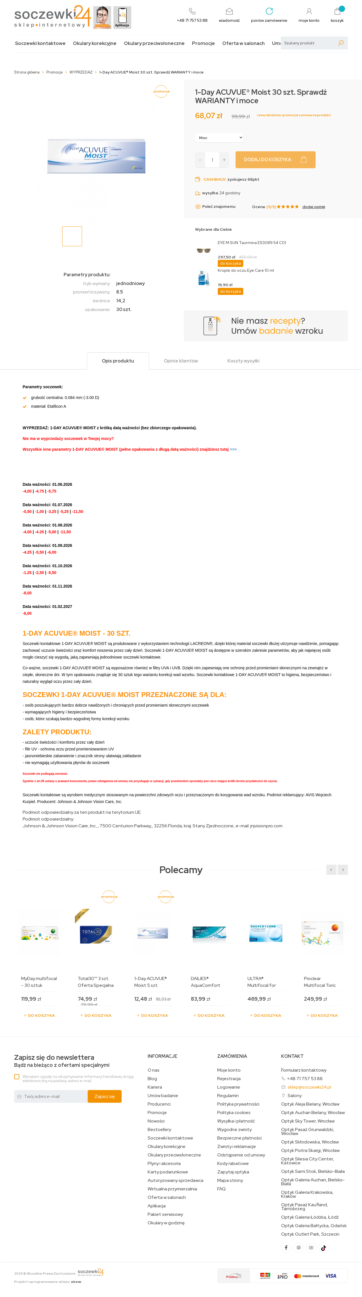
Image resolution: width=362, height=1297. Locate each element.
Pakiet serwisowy (165, 1214)
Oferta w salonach (243, 43)
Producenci (159, 1104)
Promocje (203, 43)
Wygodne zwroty (234, 1129)
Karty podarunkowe (168, 1172)
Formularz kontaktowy (303, 1070)
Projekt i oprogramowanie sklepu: (47, 1281)
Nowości (156, 1121)
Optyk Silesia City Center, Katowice (307, 1161)
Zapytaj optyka (233, 1172)
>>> (218, 449)
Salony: (295, 1096)
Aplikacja (157, 1206)
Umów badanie (163, 1096)
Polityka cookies (234, 1112)
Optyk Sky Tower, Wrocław (308, 1121)
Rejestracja (229, 1079)
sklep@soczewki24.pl (309, 1087)
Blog (152, 1079)
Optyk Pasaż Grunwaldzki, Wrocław (307, 1131)
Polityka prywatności (238, 1104)
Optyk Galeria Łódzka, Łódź (310, 1217)
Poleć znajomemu (215, 207)
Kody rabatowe (233, 1163)
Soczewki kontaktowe (40, 43)
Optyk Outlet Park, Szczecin (310, 1234)
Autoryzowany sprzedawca (175, 1180)
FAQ (221, 1189)
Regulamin (228, 1096)
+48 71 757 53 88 (305, 1079)
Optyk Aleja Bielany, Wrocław (310, 1104)
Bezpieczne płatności (239, 1138)
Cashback (215, 179)
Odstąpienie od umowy (241, 1155)
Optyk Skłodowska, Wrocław (310, 1142)
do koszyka (230, 263)
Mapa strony (230, 1180)
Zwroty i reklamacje (236, 1146)
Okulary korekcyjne (94, 43)
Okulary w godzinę (166, 1223)
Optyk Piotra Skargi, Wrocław (310, 1150)
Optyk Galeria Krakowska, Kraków (307, 1194)
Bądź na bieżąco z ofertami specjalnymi (61, 1061)
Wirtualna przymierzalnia (172, 1189)
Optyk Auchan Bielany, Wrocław (313, 1112)
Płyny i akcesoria (164, 1163)
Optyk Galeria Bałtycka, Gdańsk (314, 1226)
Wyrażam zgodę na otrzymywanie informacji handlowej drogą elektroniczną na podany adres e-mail (78, 1078)
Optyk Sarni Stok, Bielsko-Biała (313, 1171)
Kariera (155, 1087)
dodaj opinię (313, 206)
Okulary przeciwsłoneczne (154, 43)
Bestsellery (159, 1129)
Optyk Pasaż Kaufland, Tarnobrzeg (304, 1207)
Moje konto (229, 1070)
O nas (154, 1070)
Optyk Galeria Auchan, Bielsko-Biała (313, 1182)
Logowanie (228, 1087)
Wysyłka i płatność (236, 1121)
